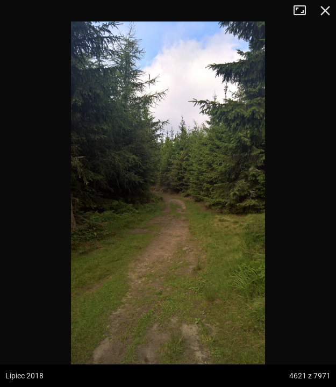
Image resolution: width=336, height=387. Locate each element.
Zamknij (325, 11)
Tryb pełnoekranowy (303, 11)
